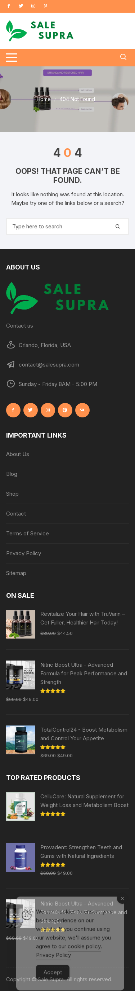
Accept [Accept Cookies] (53, 980)
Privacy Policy (23, 553)
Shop (12, 493)
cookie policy (84, 954)
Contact (16, 513)
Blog (11, 473)
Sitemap (16, 573)
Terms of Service (27, 533)
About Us (17, 454)
